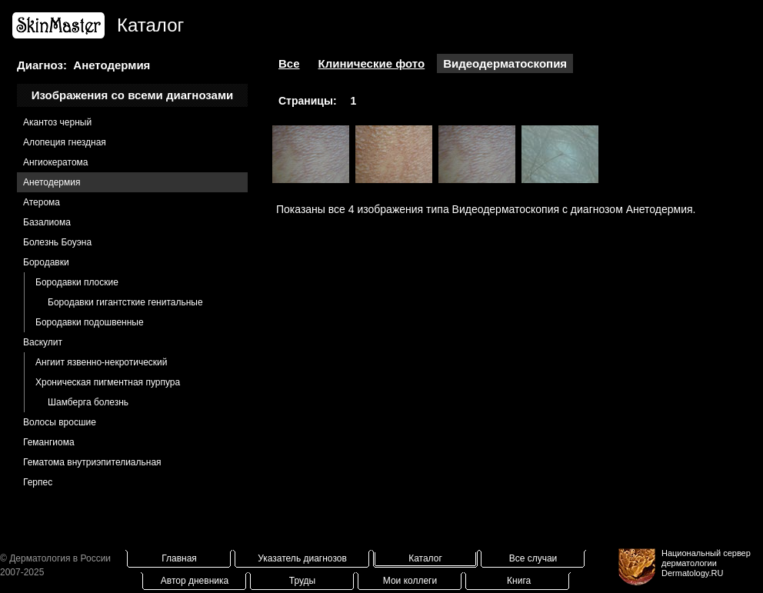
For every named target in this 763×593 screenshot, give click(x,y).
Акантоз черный (57, 122)
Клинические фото (371, 63)
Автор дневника (194, 580)
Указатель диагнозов (302, 558)
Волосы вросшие (59, 422)
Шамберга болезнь (88, 402)
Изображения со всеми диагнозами (133, 95)
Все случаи (533, 558)
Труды (302, 580)
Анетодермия (51, 182)
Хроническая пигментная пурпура (107, 382)
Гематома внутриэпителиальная (92, 462)
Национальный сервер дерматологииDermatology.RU (706, 563)
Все (289, 63)
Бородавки (46, 262)
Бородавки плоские (76, 282)
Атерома (41, 202)
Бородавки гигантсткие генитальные (125, 302)
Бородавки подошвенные (89, 322)
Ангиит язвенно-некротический (101, 362)
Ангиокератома (55, 162)
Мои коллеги (410, 580)
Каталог (425, 558)
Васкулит (42, 342)
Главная (179, 558)
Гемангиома (49, 442)
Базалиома (47, 222)
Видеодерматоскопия (505, 63)
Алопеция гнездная (64, 142)
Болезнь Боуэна (57, 242)
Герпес (37, 482)
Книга (519, 580)
